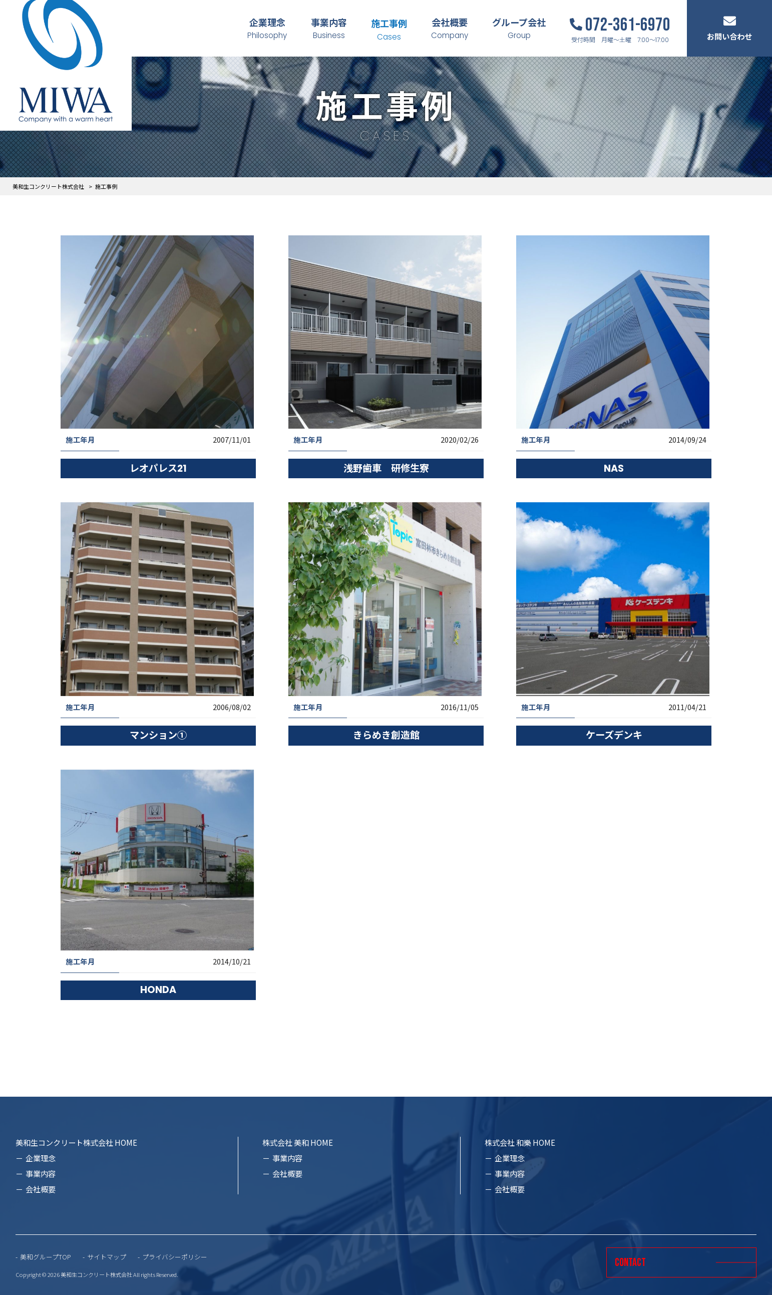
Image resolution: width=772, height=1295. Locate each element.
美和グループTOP (45, 1256)
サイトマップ (106, 1256)
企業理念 (41, 1157)
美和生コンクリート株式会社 (48, 186)
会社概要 (41, 1188)
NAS (614, 468)
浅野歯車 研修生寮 (386, 468)
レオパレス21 (158, 468)
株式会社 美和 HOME (297, 1142)
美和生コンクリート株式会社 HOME (76, 1142)
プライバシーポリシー (174, 1256)
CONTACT (630, 1262)
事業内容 (41, 1173)
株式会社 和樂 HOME (520, 1142)
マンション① (158, 735)
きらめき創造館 (386, 735)
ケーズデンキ (614, 735)
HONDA (158, 990)
